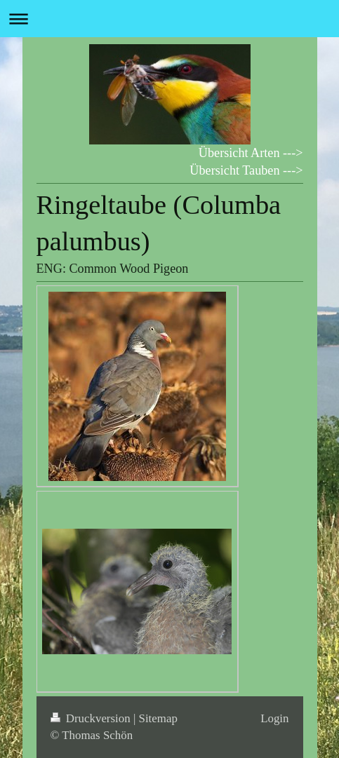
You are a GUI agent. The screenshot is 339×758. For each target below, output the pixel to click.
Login (274, 718)
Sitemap (158, 718)
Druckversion (92, 718)
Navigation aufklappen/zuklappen (169, 19)
